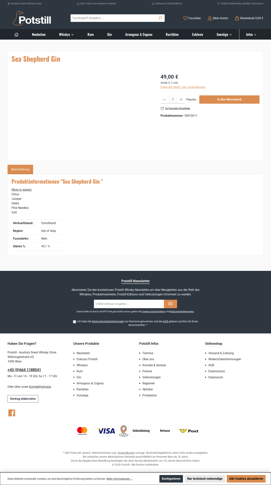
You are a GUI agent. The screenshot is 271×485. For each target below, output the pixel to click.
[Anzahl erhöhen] (181, 99)
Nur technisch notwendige (204, 478)
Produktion (149, 395)
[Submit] (170, 304)
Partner (147, 371)
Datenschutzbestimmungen (108, 321)
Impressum (215, 377)
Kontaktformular (40, 386)
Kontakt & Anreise (154, 365)
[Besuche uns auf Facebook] (12, 413)
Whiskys (82, 365)
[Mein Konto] (218, 18)
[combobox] (113, 18)
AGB (165, 321)
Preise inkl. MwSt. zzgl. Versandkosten (183, 87)
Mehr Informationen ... (120, 478)
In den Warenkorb (229, 99)
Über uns (148, 359)
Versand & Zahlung (221, 353)
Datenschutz (216, 371)
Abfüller (147, 389)
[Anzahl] (172, 99)
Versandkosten (126, 452)
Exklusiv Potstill (87, 359)
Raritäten (83, 389)
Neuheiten (83, 353)
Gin (79, 377)
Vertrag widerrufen (23, 399)
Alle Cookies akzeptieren (246, 478)
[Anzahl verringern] (164, 99)
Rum (80, 371)
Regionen (148, 383)
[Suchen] (160, 18)
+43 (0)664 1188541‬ (24, 369)
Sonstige (82, 395)
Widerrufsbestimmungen (224, 359)
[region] (82, 113)
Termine (147, 353)
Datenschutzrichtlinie (153, 311)
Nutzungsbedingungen (182, 311)
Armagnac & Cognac (90, 383)
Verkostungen (151, 377)
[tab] (20, 169)
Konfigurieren (171, 478)
